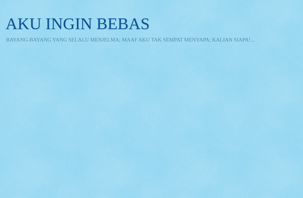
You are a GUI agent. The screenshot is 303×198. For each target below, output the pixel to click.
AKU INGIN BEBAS (78, 24)
